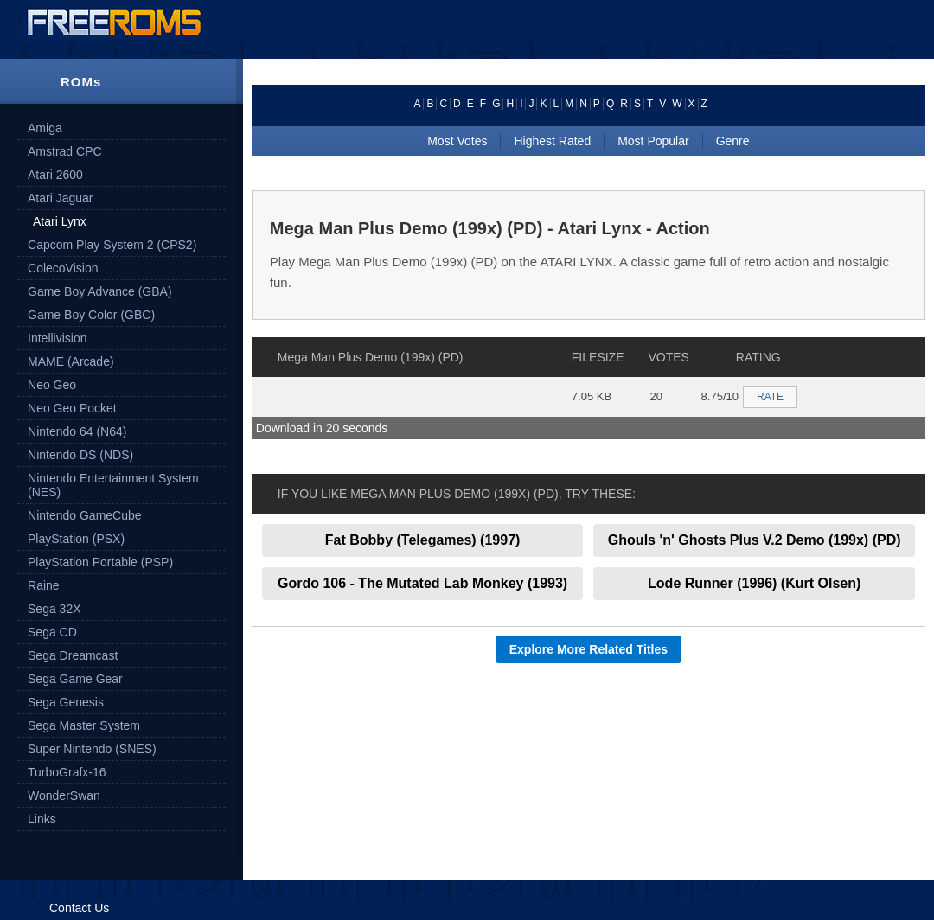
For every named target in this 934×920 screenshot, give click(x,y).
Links (42, 819)
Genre (733, 141)
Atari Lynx (59, 221)
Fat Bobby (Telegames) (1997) (423, 540)
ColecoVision (63, 268)
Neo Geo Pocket (72, 408)
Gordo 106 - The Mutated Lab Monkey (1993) (422, 583)
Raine (44, 585)
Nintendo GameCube (85, 515)
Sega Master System (84, 725)
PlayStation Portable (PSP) (100, 562)
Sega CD (52, 632)
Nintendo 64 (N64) (77, 431)
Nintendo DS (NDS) (80, 455)
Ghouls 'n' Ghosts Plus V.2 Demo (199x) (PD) (754, 540)
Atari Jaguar (60, 198)
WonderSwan (64, 795)
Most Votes (457, 141)
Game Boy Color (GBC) (91, 315)
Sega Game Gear (75, 679)
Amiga (45, 128)
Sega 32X (54, 609)
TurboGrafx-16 (67, 772)
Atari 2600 (55, 175)
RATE (770, 397)
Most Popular (652, 141)
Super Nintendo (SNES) (92, 749)
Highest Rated (552, 141)
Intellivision (57, 338)
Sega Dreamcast (73, 655)
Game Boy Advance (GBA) (100, 291)
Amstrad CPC (65, 151)
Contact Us (79, 908)
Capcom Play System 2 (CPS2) (112, 245)
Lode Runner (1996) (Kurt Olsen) (754, 583)
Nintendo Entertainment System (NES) (113, 485)
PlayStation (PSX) (76, 539)
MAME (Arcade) (71, 361)
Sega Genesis (66, 702)
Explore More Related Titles (588, 649)
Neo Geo (52, 385)
